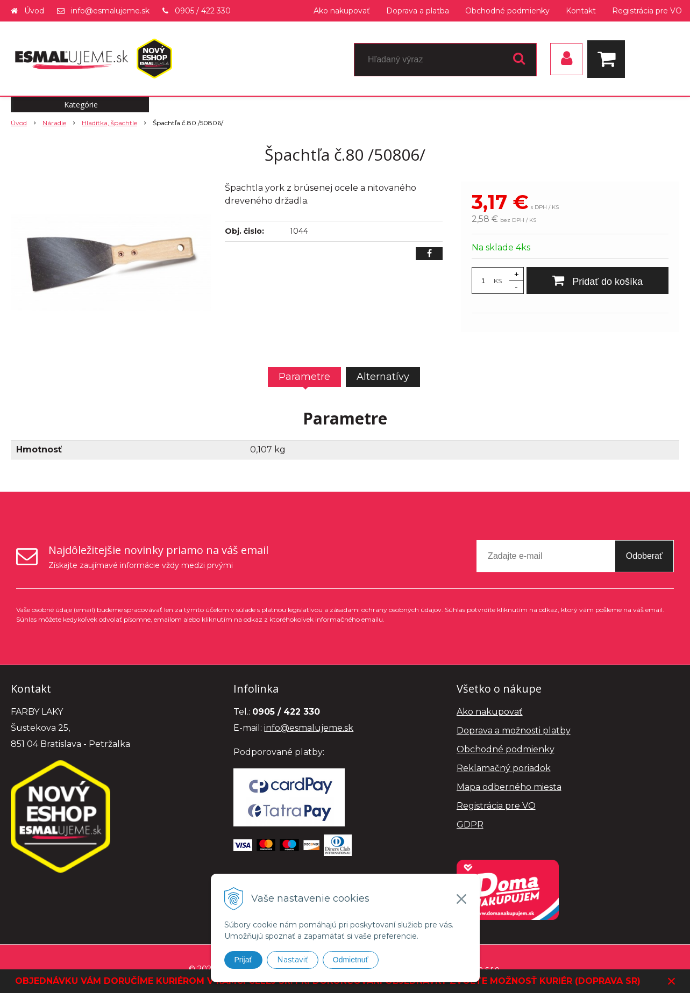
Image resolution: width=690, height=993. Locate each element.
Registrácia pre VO (647, 11)
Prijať (243, 959)
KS (498, 281)
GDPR (470, 824)
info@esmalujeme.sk (110, 11)
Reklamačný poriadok (504, 768)
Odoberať (644, 555)
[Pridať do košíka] (597, 280)
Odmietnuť (350, 959)
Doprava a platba (417, 11)
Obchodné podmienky (507, 11)
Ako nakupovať (342, 11)
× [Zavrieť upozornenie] (672, 981)
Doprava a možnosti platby (514, 730)
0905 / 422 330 (203, 11)
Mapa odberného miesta (509, 787)
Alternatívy (383, 377)
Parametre (304, 377)
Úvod (34, 11)
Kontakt (581, 11)
